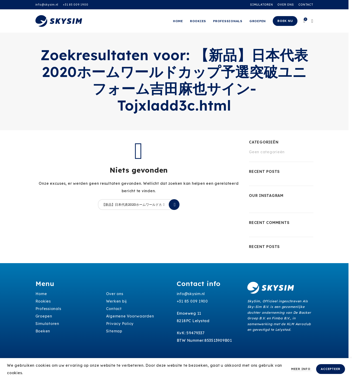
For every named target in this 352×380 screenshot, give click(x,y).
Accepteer (330, 369)
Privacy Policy (120, 323)
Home (41, 293)
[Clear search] (165, 204)
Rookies (43, 301)
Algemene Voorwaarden (130, 316)
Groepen (43, 316)
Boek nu (285, 21)
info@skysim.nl (47, 4)
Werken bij (116, 301)
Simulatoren (47, 323)
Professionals (48, 308)
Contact (114, 308)
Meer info (301, 369)
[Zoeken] (138, 204)
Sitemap (114, 331)
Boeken (42, 331)
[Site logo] (58, 20)
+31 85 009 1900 (75, 4)
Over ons (114, 293)
